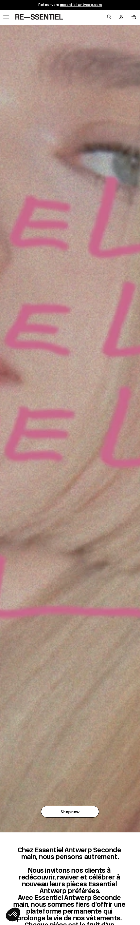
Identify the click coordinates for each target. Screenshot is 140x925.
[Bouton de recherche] (109, 17)
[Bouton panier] (134, 17)
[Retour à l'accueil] (39, 17)
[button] (13, 914)
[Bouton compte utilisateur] (121, 17)
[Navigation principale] (6, 17)
